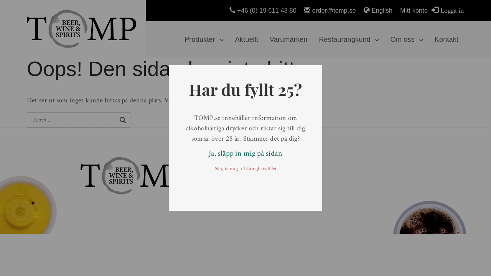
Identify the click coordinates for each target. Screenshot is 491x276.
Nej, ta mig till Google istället (245, 168)
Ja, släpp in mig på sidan (245, 153)
